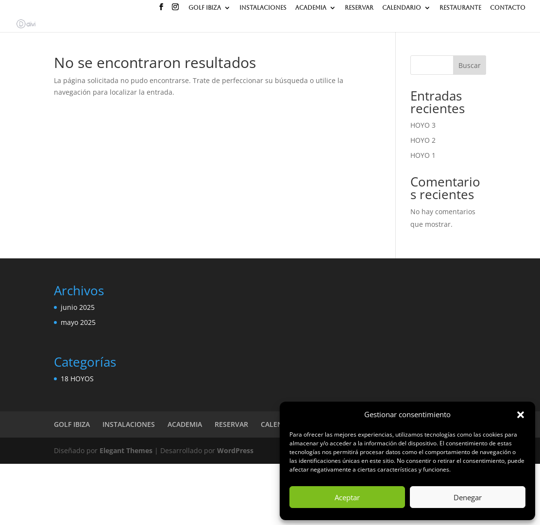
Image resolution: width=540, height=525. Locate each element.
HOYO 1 (423, 155)
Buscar (469, 65)
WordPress (235, 450)
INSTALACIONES (263, 8)
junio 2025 (78, 307)
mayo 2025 (78, 322)
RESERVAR (359, 8)
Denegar (468, 497)
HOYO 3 (423, 125)
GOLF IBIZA (204, 8)
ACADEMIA (310, 8)
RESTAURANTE (460, 8)
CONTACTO (507, 8)
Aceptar (347, 497)
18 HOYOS (77, 378)
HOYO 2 (423, 140)
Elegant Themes (126, 450)
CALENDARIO (401, 8)
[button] (520, 415)
